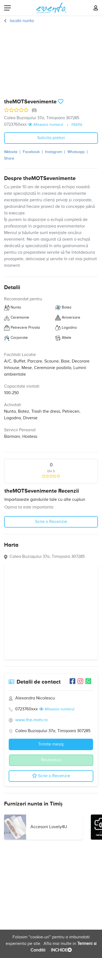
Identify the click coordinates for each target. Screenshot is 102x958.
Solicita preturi (51, 137)
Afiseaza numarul (45, 124)
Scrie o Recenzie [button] (51, 521)
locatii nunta (21, 20)
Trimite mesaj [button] (51, 744)
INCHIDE (61, 950)
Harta (77, 124)
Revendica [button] (51, 760)
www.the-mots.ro (31, 720)
